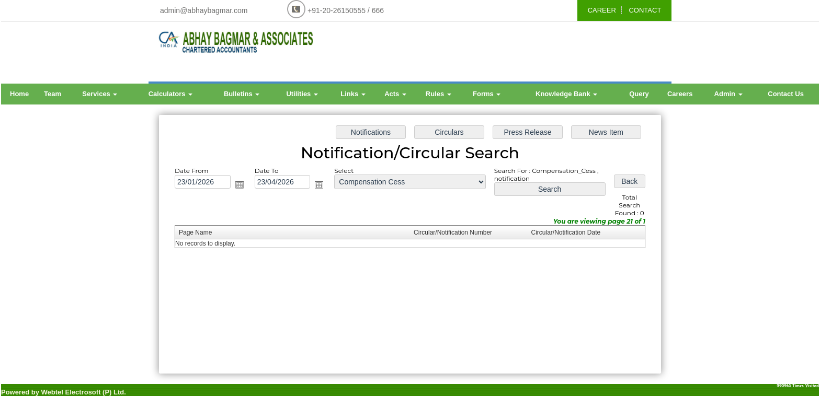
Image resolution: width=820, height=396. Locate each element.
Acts (395, 94)
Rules (438, 94)
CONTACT (645, 10)
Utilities (302, 94)
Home (19, 94)
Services (99, 94)
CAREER (602, 10)
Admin (728, 94)
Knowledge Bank (566, 94)
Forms (486, 94)
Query (639, 94)
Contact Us (786, 94)
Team (52, 94)
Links (353, 94)
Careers (679, 94)
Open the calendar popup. (241, 185)
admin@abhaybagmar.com (204, 10)
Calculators (170, 94)
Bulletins (242, 94)
